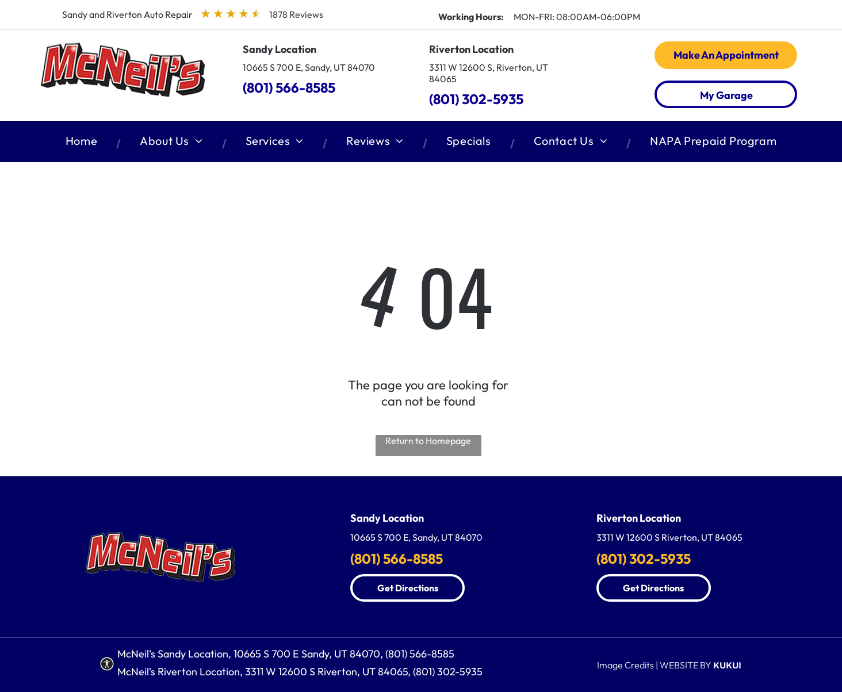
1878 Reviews (296, 14)
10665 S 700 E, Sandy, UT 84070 (309, 67)
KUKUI (727, 665)
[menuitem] (84, 143)
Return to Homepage (428, 440)
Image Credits (625, 665)
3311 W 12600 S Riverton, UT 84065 (669, 537)
